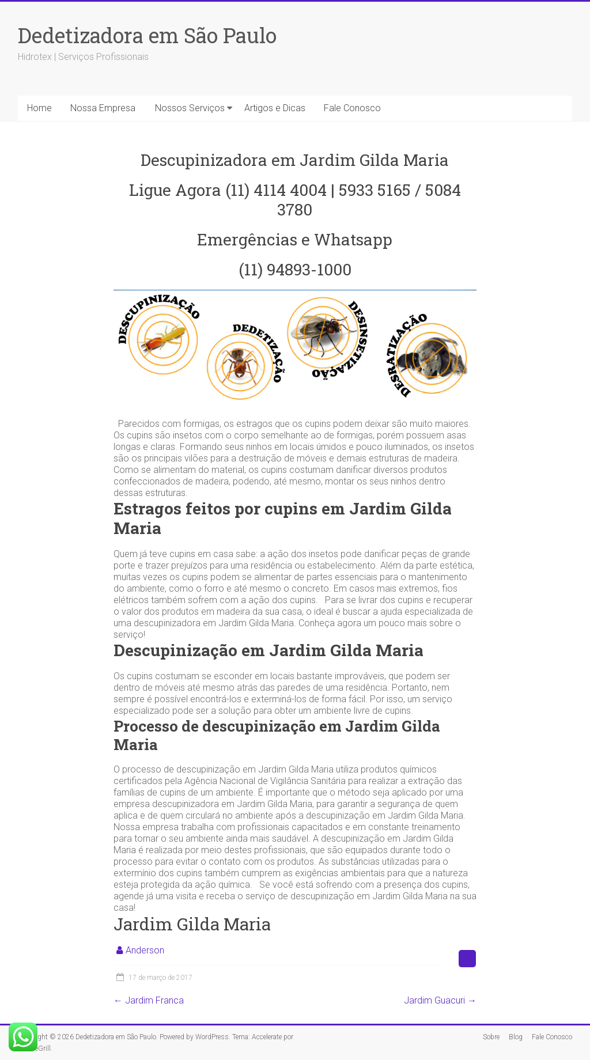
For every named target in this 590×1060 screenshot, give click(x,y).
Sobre (491, 1037)
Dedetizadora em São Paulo (147, 35)
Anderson (145, 950)
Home (39, 108)
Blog (516, 1037)
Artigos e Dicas (274, 108)
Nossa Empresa (102, 108)
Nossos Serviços (190, 108)
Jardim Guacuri (440, 1000)
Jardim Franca (149, 1000)
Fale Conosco (352, 108)
